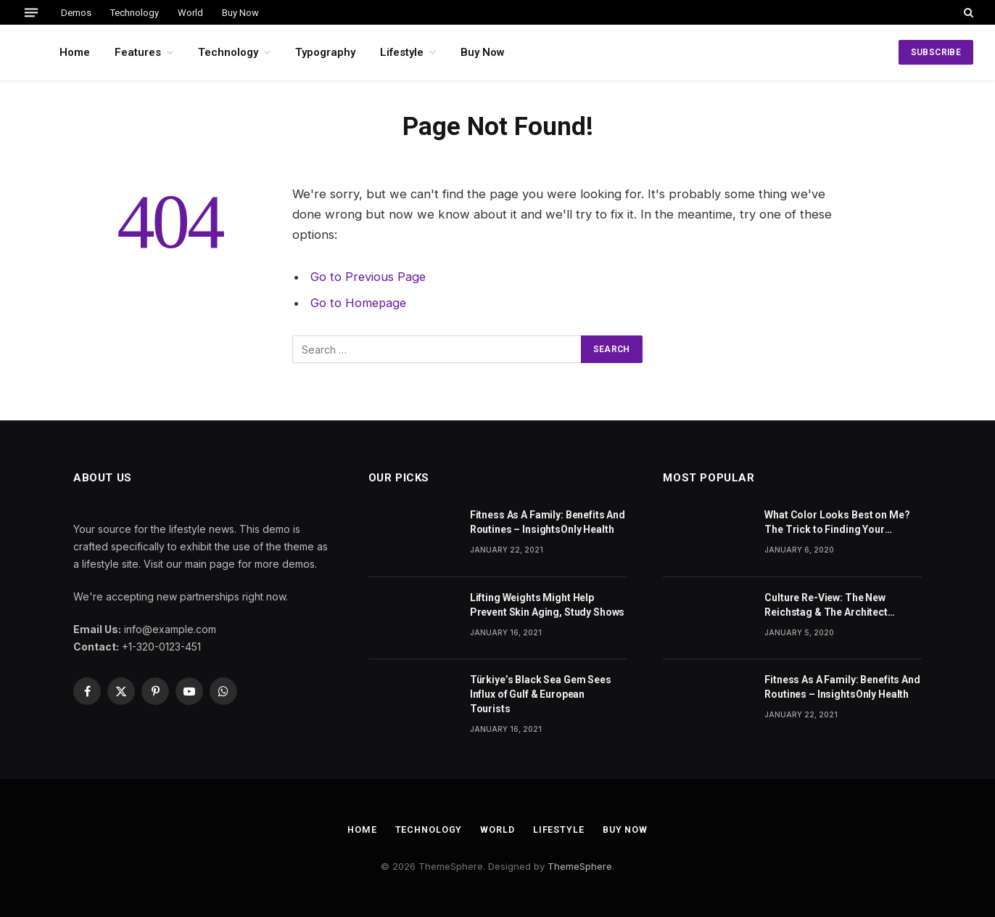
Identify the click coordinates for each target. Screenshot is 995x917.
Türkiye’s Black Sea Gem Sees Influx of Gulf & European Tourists (540, 694)
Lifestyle (402, 52)
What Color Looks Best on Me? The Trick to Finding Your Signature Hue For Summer (836, 523)
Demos (76, 12)
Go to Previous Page (368, 276)
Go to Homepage (359, 303)
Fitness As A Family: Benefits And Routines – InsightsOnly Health (547, 522)
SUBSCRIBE (936, 52)
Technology (134, 12)
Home (74, 52)
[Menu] (31, 12)
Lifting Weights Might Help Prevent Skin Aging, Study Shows (547, 605)
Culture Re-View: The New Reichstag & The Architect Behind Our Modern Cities (826, 605)
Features (138, 52)
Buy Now (240, 12)
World (190, 12)
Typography (325, 52)
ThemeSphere (580, 865)
